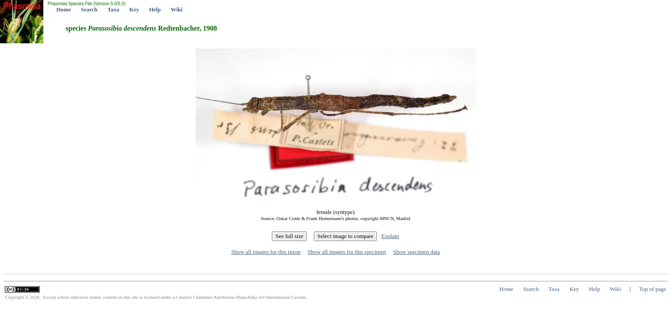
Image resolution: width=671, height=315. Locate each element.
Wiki (177, 9)
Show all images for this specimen (347, 251)
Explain (390, 236)
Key (134, 9)
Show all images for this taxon (266, 251)
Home (63, 9)
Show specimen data (416, 251)
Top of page (652, 289)
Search (89, 9)
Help (155, 9)
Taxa (113, 9)
